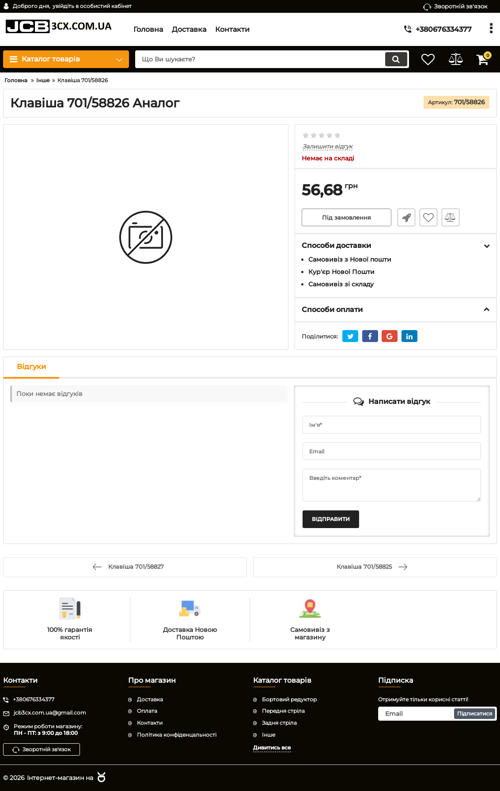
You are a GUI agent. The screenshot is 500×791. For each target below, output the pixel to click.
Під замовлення (346, 218)
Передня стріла (283, 710)
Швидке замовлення (404, 218)
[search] (266, 59)
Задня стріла (279, 722)
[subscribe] (437, 714)
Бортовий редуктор (289, 699)
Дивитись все (272, 747)
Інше (268, 734)
